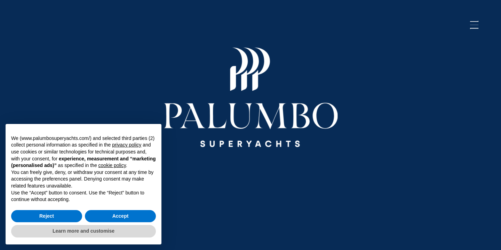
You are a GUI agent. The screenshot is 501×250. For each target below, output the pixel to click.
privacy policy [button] (126, 145)
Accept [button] (120, 216)
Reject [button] (46, 216)
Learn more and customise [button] (83, 231)
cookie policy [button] (112, 165)
